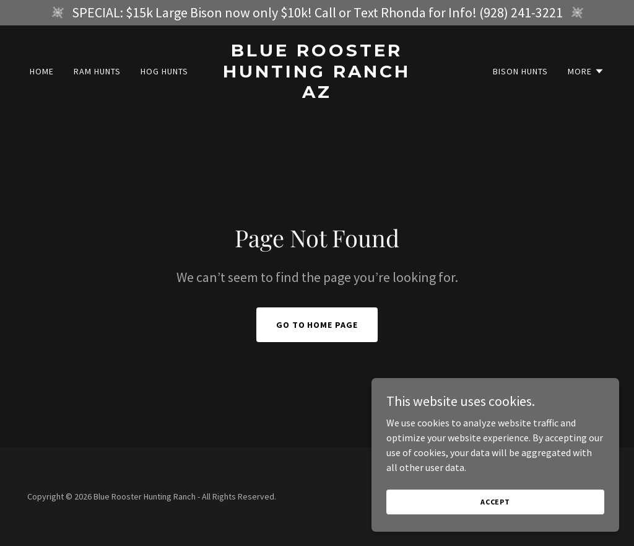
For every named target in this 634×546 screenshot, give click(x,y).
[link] (316, 94)
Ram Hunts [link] (97, 71)
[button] (586, 71)
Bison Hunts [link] (520, 71)
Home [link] (42, 71)
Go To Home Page (317, 324)
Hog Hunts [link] (164, 71)
